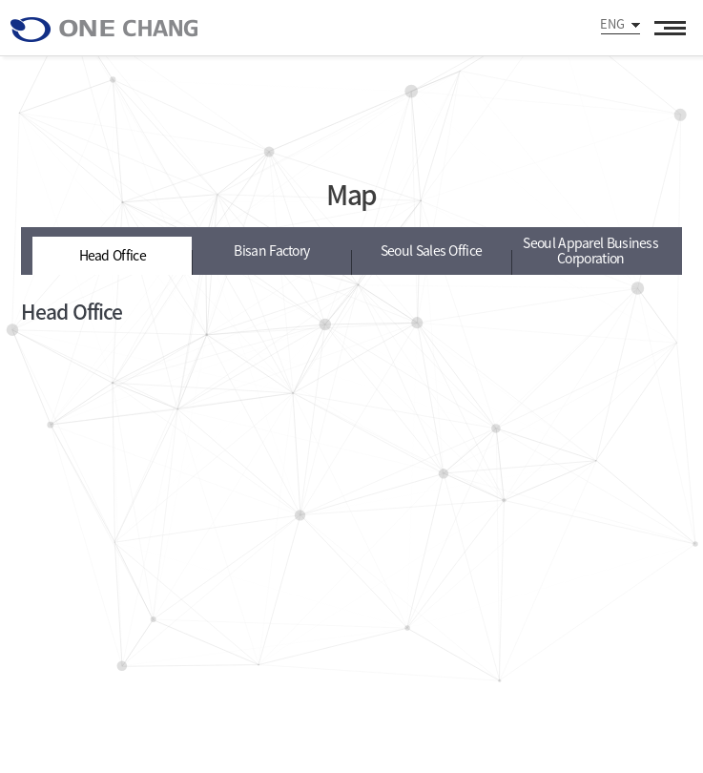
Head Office (112, 253)
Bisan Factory (271, 250)
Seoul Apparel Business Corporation (590, 250)
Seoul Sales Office (431, 250)
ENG (612, 23)
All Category (670, 28)
